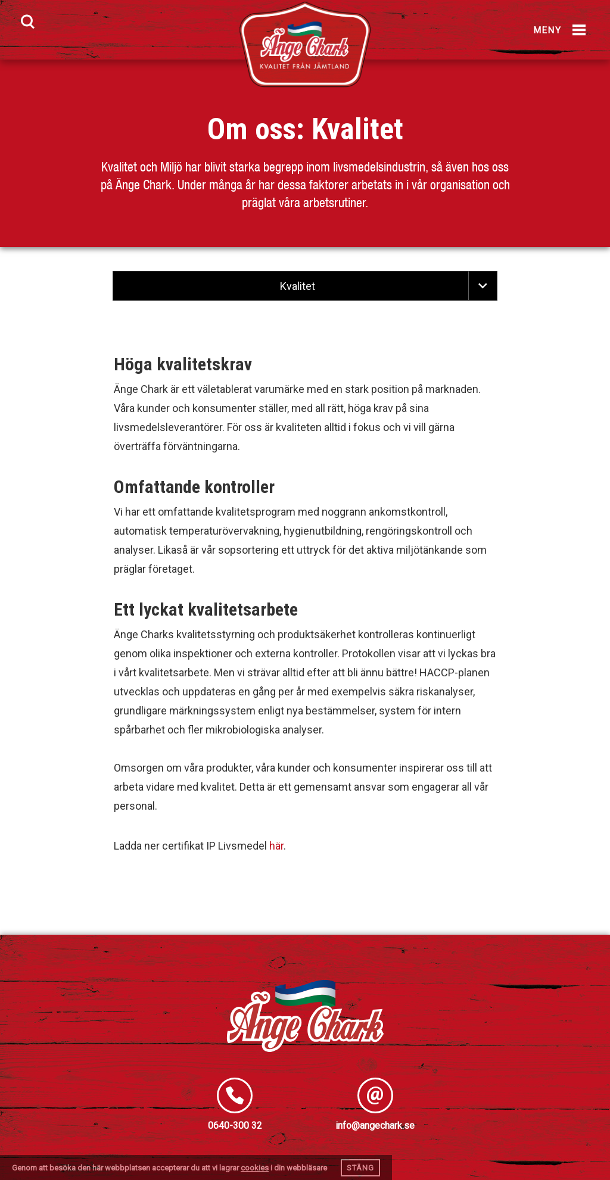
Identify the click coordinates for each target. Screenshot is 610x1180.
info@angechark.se (375, 1125)
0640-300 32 (235, 1125)
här (276, 845)
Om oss (251, 129)
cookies (255, 1167)
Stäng (360, 1167)
